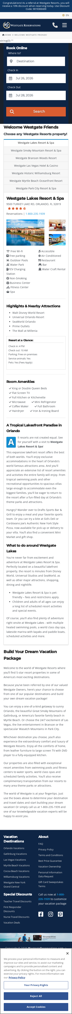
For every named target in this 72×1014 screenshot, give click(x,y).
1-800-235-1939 (35, 213)
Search (27, 111)
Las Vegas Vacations (15, 859)
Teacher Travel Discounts (17, 901)
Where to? (14, 53)
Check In (13, 70)
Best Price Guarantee (50, 861)
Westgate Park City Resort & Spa (36, 188)
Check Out (14, 87)
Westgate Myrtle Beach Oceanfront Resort (36, 181)
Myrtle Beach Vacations (17, 865)
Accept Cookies (36, 1007)
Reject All (36, 996)
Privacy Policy (46, 849)
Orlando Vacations (14, 848)
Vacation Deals (12, 922)
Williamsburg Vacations (17, 876)
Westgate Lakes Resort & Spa (36, 142)
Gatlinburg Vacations (15, 854)
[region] (36, 981)
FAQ (40, 843)
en (65, 15)
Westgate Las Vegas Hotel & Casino (36, 165)
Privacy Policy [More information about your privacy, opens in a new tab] (17, 977)
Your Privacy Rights (36, 985)
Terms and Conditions (50, 855)
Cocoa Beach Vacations (16, 871)
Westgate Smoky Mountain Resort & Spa (36, 150)
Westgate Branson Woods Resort (36, 158)
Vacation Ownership (49, 866)
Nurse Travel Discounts (16, 917)
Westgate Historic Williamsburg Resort (36, 173)
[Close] (67, 953)
